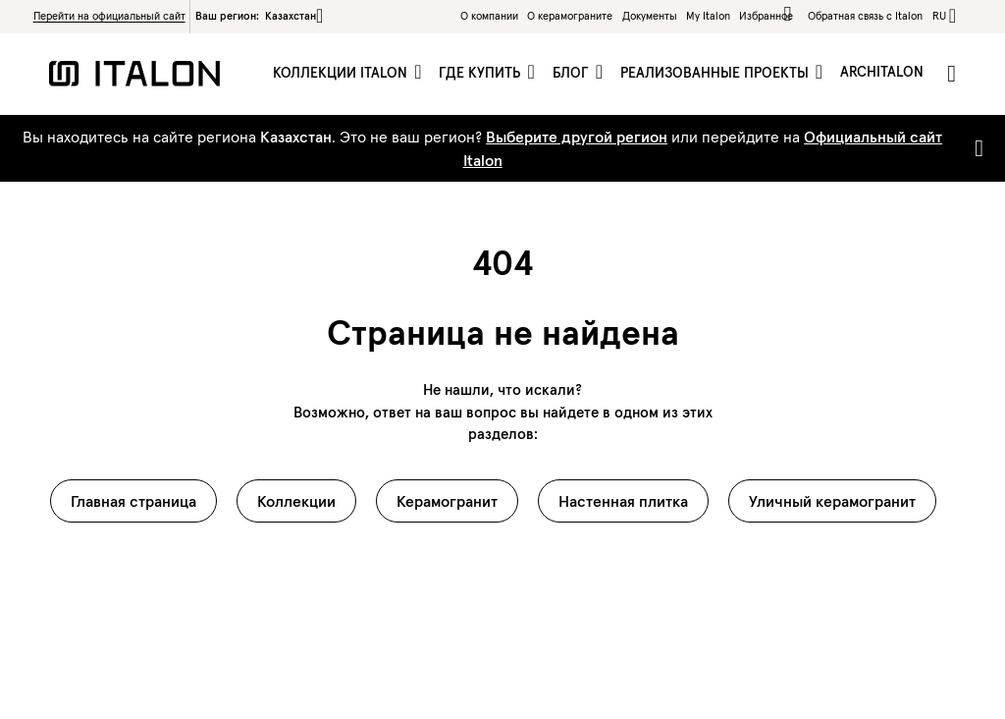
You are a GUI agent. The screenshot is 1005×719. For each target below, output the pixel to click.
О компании (489, 16)
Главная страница (133, 501)
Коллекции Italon (342, 73)
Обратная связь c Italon (865, 16)
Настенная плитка (623, 501)
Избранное (769, 14)
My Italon (708, 16)
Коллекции (296, 501)
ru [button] (939, 16)
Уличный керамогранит (832, 501)
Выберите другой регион (576, 136)
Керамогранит (447, 501)
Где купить (481, 73)
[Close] (975, 148)
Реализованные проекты (716, 73)
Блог (573, 73)
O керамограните (569, 16)
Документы (649, 16)
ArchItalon (882, 72)
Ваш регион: (259, 16)
